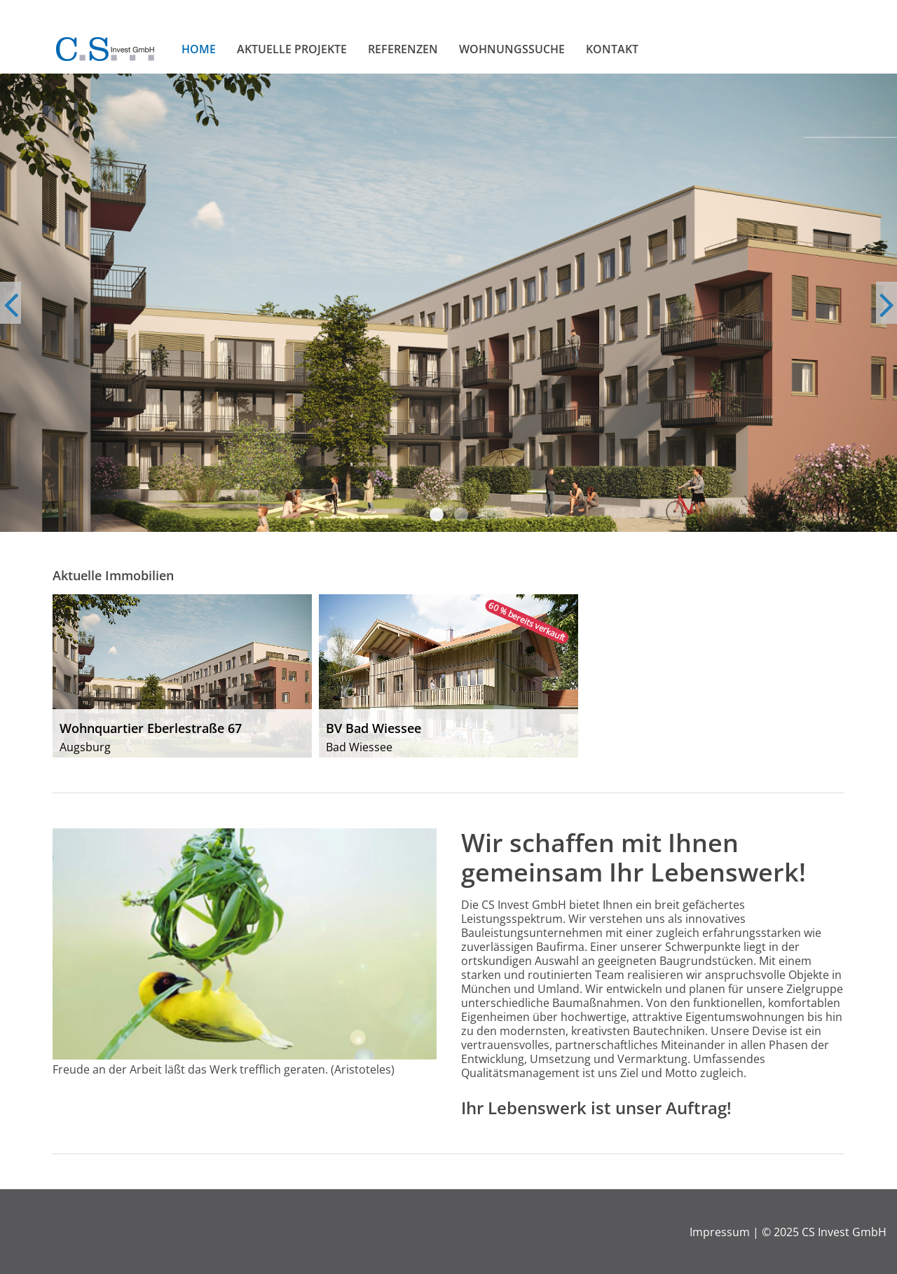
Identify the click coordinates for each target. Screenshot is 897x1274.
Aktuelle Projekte (292, 49)
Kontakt (612, 49)
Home (199, 49)
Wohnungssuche (512, 49)
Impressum (720, 1232)
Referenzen (403, 49)
